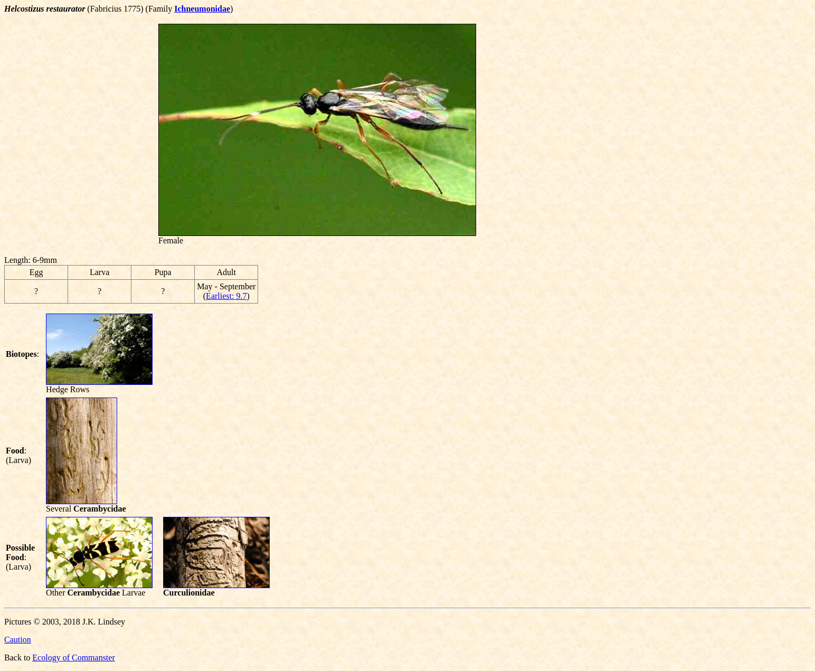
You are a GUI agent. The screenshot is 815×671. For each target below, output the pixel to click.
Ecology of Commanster (73, 657)
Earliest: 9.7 (226, 295)
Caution (17, 639)
